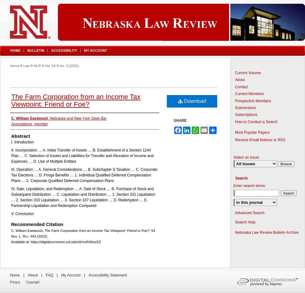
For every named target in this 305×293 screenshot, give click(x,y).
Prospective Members (253, 101)
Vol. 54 (50, 66)
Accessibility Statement (108, 275)
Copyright (33, 282)
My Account (71, 275)
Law (26, 66)
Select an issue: (246, 157)
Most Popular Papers (252, 132)
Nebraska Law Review (152, 22)
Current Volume (248, 73)
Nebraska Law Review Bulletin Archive (267, 232)
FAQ (49, 275)
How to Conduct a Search (256, 122)
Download (192, 101)
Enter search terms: (249, 186)
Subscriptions (246, 115)
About (240, 80)
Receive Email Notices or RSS (260, 140)
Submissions (245, 108)
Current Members (249, 94)
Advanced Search (250, 213)
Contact (241, 87)
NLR (37, 66)
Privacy (15, 282)
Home (14, 66)
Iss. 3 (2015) (69, 66)
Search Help (245, 222)
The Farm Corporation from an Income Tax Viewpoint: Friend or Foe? (75, 100)
